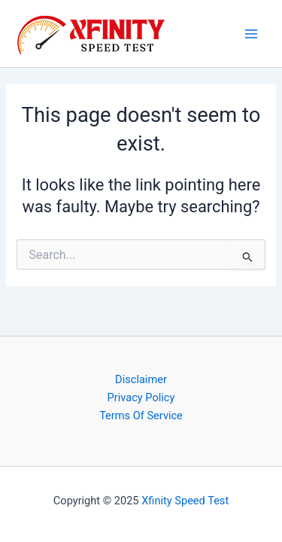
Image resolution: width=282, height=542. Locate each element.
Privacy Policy (141, 397)
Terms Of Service (141, 415)
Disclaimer (141, 379)
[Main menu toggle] (251, 34)
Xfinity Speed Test (185, 500)
